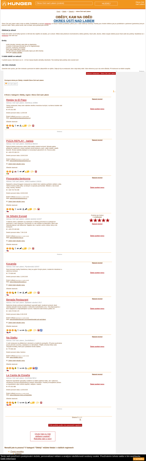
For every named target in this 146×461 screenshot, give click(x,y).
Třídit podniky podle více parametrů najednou (65, 425)
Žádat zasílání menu (97, 109)
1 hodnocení (98, 217)
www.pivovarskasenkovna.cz (18, 198)
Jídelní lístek (12, 164)
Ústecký (17, 454)
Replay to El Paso (16, 99)
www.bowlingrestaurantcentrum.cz (20, 118)
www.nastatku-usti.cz (16, 357)
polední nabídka (17, 52)
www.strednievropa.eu (16, 237)
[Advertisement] (59, 135)
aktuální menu (20, 164)
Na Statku (11, 337)
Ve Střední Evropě (16, 216)
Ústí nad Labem (11, 84)
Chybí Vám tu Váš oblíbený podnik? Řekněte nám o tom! (43, 436)
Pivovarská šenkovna (18, 178)
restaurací (47, 23)
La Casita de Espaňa (18, 375)
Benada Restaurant (17, 299)
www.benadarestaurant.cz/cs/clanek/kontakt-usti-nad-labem (28, 319)
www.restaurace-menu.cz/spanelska (21, 395)
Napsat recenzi (97, 224)
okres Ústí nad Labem (74, 21)
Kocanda (11, 263)
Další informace (8, 458)
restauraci (5, 35)
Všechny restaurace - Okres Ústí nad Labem (100, 73)
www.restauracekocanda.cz (18, 282)
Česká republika (16, 452)
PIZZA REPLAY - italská (19, 141)
